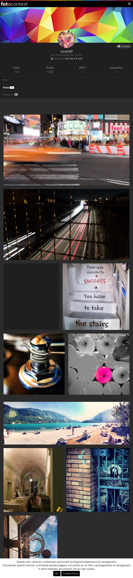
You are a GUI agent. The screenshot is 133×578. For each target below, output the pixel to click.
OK (57, 573)
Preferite (10, 94)
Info (5, 80)
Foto (8, 87)
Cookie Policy (70, 573)
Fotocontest (14, 3)
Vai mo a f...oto (74, 58)
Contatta (123, 46)
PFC (83, 67)
